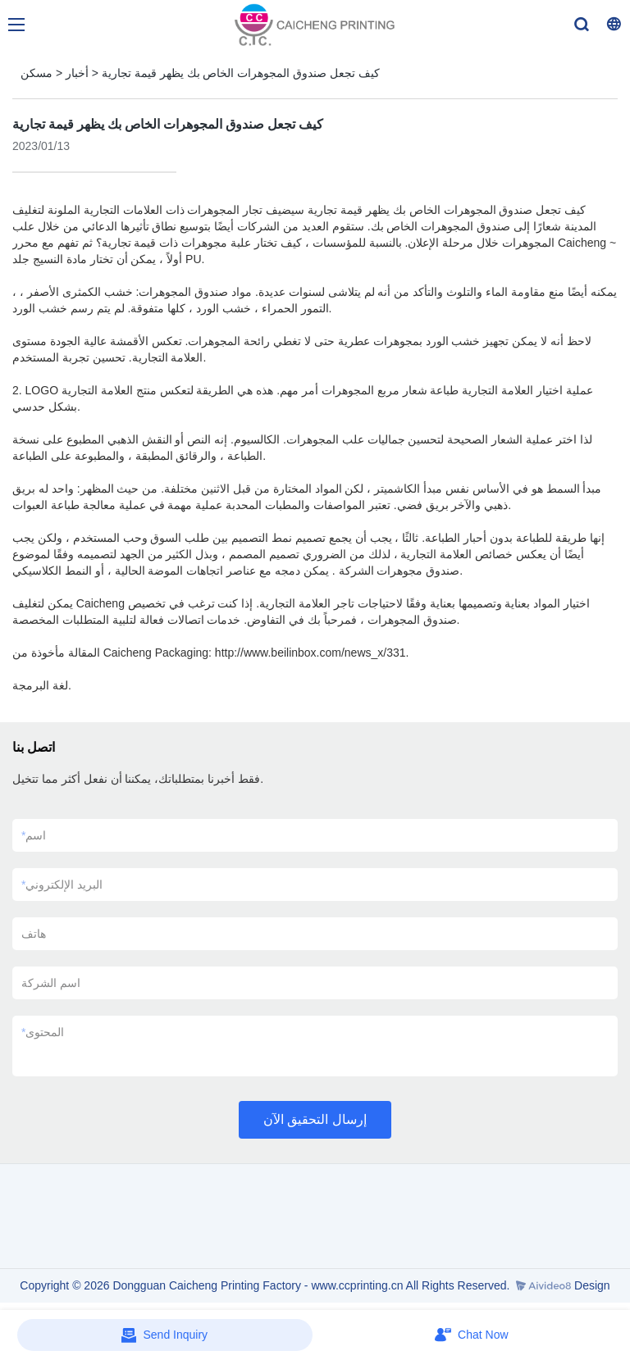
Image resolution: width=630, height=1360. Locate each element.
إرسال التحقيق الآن (315, 1119)
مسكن (36, 73)
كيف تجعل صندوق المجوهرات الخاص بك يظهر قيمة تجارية (241, 73)
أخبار (77, 73)
